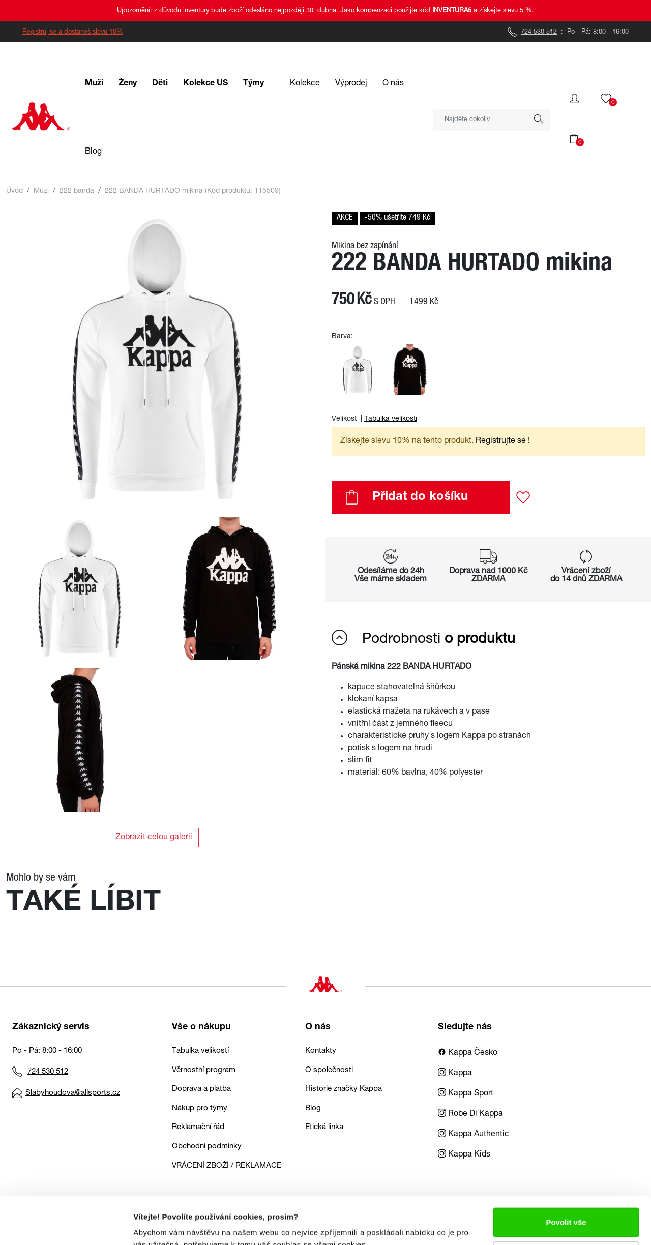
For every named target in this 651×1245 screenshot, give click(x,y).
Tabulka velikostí (390, 419)
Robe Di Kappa (470, 1114)
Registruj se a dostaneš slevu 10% (72, 32)
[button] (574, 98)
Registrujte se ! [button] (503, 441)
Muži (41, 191)
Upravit (566, 1207)
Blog (313, 1108)
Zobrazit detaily (161, 1225)
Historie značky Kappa (343, 1089)
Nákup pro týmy (199, 1108)
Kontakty (320, 1051)
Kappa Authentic (473, 1135)
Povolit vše (566, 1174)
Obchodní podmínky (207, 1146)
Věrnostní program (203, 1070)
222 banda (77, 191)
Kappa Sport (465, 1094)
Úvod (14, 191)
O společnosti (329, 1070)
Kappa (455, 1074)
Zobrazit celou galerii (153, 838)
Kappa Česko (467, 1053)
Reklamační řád (198, 1127)
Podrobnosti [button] (423, 638)
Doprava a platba (201, 1089)
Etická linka (324, 1127)
